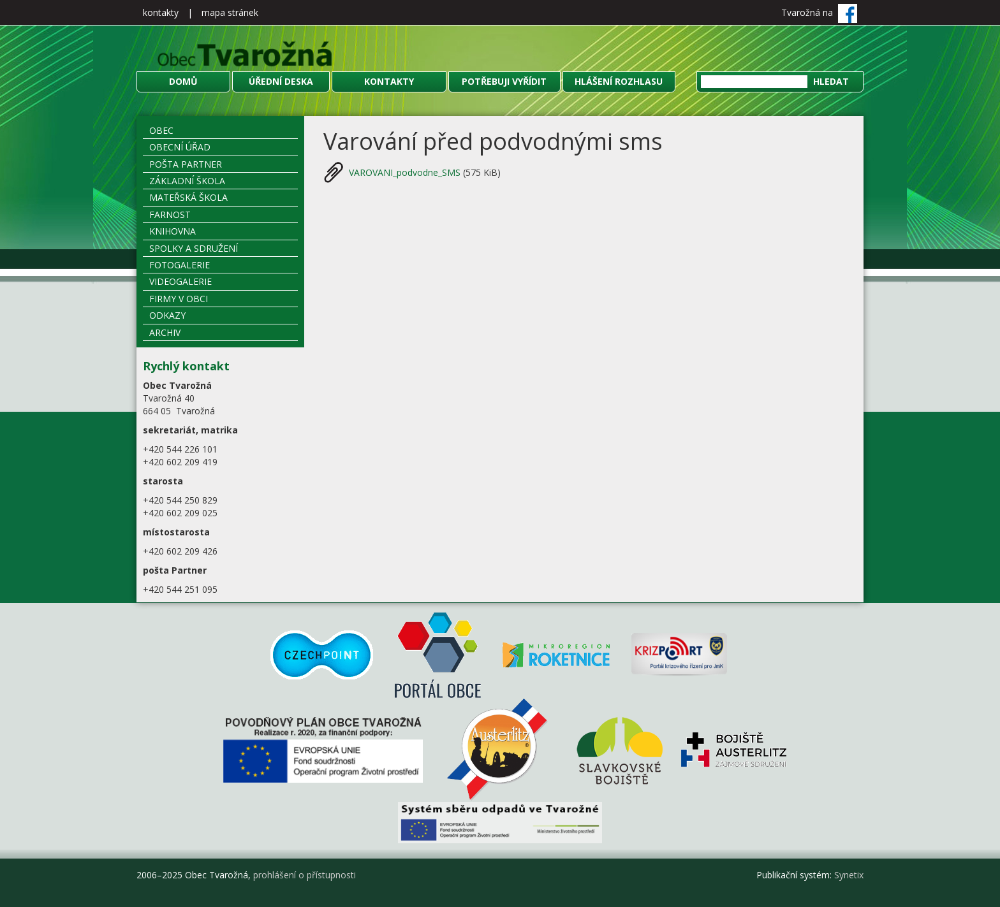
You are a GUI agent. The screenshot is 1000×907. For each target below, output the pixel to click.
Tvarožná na (819, 12)
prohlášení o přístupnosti (304, 875)
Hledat (831, 81)
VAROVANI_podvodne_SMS (406, 172)
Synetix (849, 875)
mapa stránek (230, 12)
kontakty (161, 12)
